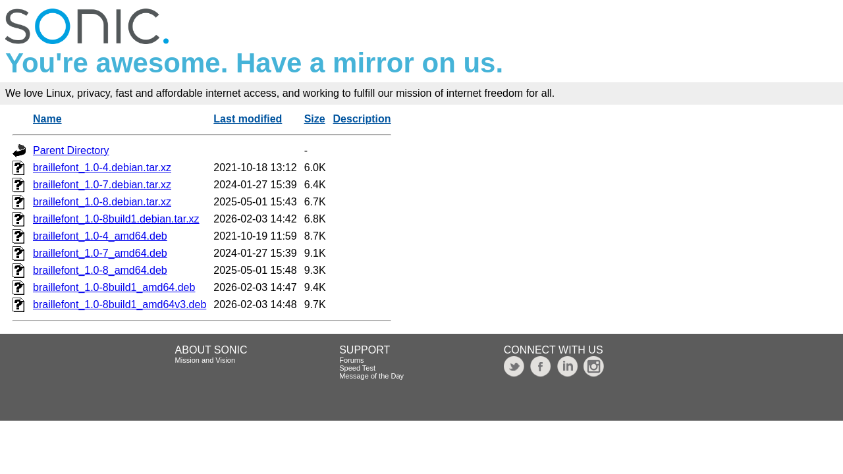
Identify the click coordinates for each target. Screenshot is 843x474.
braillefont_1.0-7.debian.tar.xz (102, 184)
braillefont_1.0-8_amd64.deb (100, 270)
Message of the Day (371, 376)
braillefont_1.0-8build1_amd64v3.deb (119, 304)
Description (362, 118)
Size (314, 118)
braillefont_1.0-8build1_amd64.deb (114, 287)
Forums (351, 360)
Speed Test (357, 368)
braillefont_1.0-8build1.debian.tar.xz (116, 218)
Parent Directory (71, 150)
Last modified (247, 118)
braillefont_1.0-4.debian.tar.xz (102, 167)
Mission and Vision (205, 360)
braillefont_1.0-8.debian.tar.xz (102, 201)
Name (47, 118)
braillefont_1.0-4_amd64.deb (100, 236)
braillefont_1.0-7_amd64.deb (100, 253)
